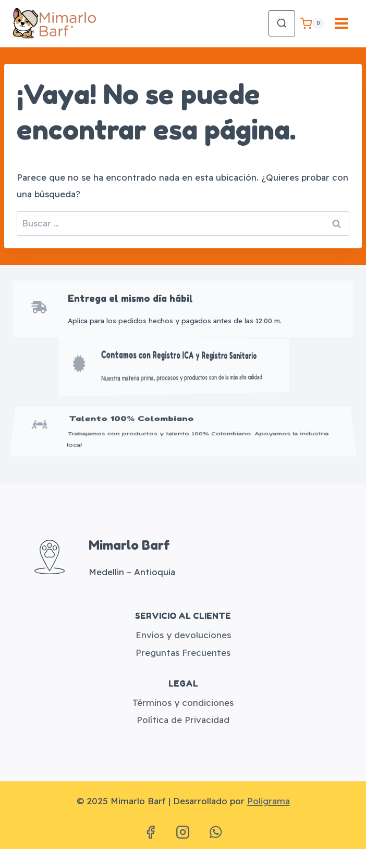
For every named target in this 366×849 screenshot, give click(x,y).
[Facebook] (150, 832)
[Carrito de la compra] (312, 23)
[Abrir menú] (341, 23)
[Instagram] (183, 832)
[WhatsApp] (215, 832)
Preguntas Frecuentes (183, 652)
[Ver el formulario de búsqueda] (282, 23)
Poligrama (268, 800)
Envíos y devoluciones (183, 634)
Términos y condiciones (183, 702)
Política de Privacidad (183, 719)
